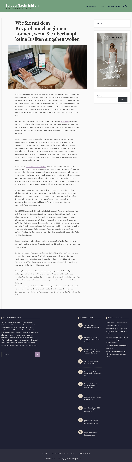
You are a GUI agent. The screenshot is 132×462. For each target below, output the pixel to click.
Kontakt (102, 6)
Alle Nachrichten (91, 6)
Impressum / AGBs (114, 6)
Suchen (99, 96)
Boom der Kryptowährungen (36, 166)
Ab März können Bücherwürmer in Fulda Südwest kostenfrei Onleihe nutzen (116, 354)
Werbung (45, 454)
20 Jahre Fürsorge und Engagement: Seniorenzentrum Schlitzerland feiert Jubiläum (116, 331)
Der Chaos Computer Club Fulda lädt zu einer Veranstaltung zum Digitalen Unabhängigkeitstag (117, 339)
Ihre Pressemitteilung (59, 454)
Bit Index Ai (65, 121)
